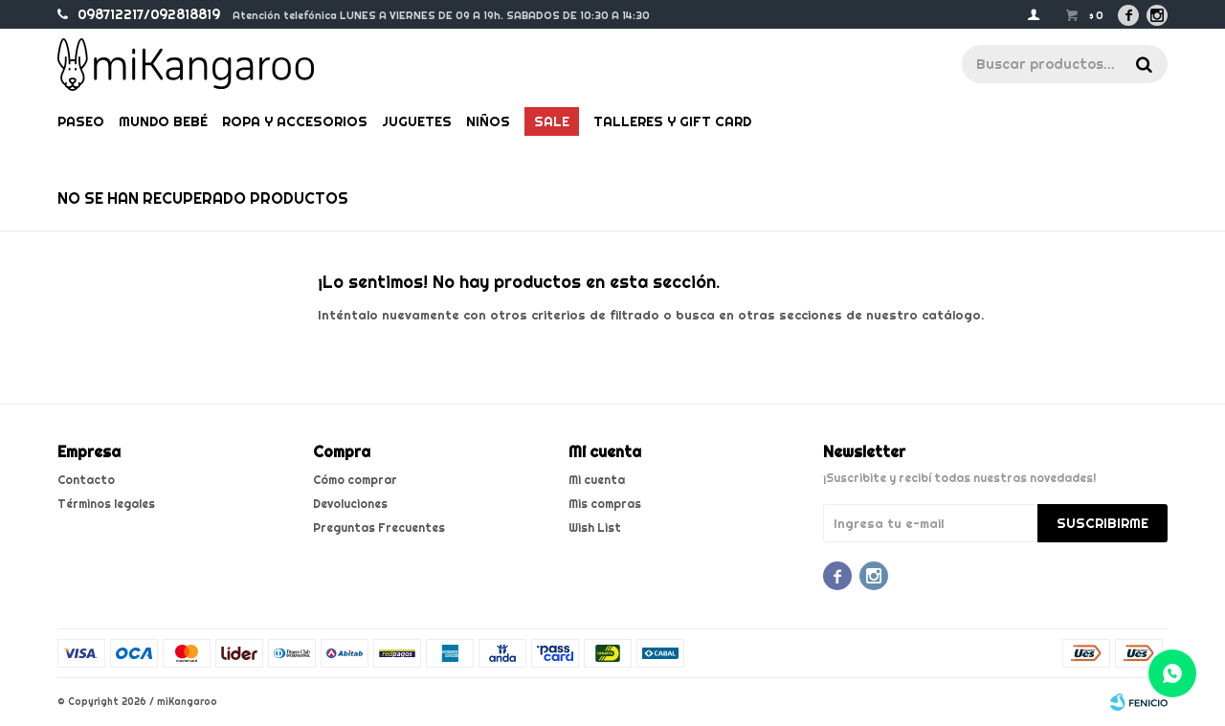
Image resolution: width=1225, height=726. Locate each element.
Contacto (86, 480)
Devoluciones (350, 503)
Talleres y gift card (672, 121)
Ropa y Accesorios (295, 121)
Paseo (80, 121)
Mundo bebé (163, 121)
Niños (488, 121)
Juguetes (417, 121)
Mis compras (604, 503)
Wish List (594, 527)
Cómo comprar (355, 480)
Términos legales (106, 503)
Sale (551, 121)
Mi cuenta (596, 480)
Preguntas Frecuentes (379, 527)
